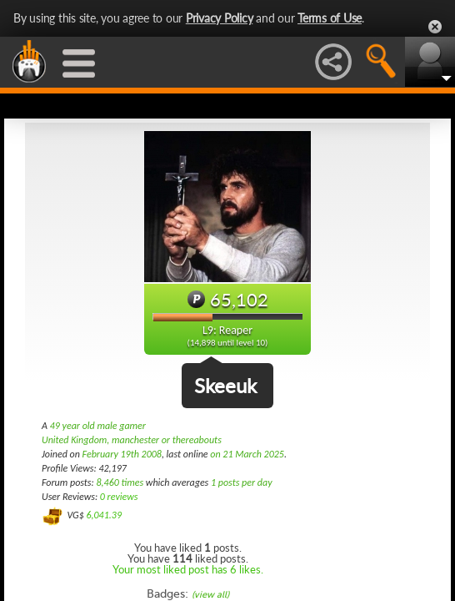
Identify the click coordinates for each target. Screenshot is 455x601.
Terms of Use (330, 18)
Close (435, 26)
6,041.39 (104, 515)
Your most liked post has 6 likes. (187, 569)
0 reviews (119, 497)
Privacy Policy (219, 18)
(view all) (210, 594)
